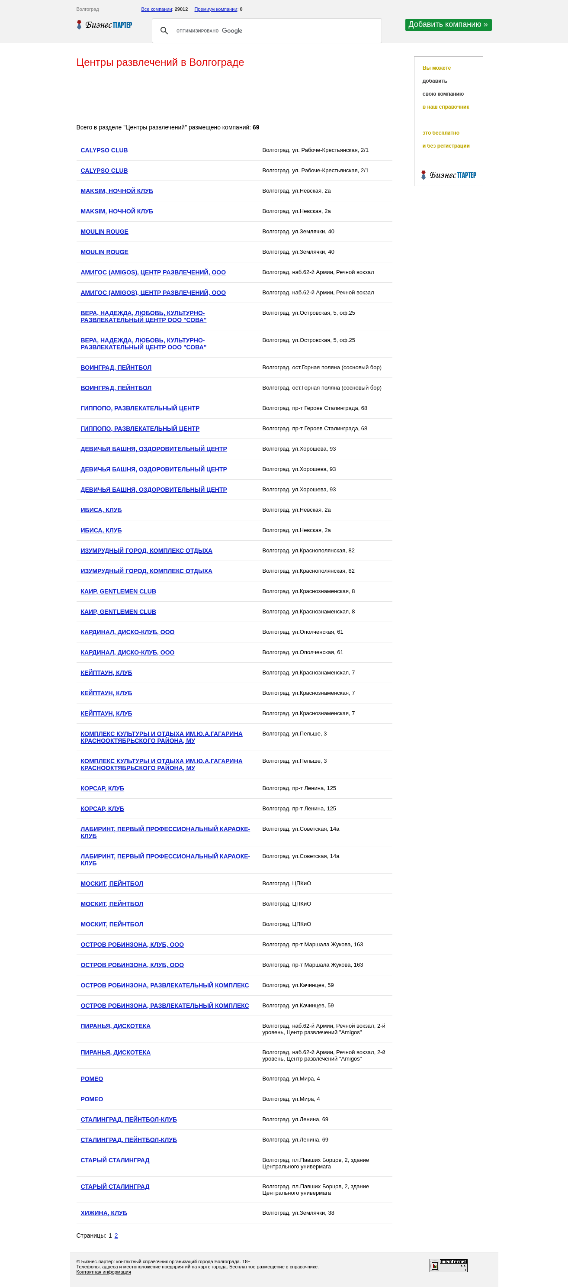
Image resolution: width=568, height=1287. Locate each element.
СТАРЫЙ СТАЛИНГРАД (115, 1160)
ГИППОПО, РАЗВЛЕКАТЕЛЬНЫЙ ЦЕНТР (140, 408)
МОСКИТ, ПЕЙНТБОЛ (112, 883)
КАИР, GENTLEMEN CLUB (119, 591)
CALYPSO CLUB (104, 150)
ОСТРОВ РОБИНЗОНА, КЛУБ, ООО (132, 944)
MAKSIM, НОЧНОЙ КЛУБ (117, 190)
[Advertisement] (234, 96)
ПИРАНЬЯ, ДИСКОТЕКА (116, 1026)
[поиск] (265, 31)
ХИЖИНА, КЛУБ (104, 1213)
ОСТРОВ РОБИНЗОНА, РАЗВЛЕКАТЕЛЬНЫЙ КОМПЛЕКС (165, 985)
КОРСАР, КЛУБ (103, 788)
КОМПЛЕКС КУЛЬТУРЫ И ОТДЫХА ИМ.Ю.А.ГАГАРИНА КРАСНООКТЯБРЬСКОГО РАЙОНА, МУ (162, 737)
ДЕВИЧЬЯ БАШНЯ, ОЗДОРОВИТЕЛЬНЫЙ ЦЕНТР (154, 448)
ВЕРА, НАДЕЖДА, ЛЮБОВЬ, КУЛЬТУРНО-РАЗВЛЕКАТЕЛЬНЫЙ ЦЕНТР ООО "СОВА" (144, 316)
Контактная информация (104, 1271)
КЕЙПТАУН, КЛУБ (106, 672)
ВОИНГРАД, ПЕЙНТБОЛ (116, 367)
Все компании (156, 9)
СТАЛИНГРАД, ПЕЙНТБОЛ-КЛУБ (129, 1119)
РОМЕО (92, 1078)
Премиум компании (216, 9)
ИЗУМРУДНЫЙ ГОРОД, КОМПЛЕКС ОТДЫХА (147, 550)
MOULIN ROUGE (104, 231)
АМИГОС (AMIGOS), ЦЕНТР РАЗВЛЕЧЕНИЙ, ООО (153, 272)
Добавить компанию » (448, 24)
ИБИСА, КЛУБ (101, 509)
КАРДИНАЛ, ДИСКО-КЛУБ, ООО (128, 632)
